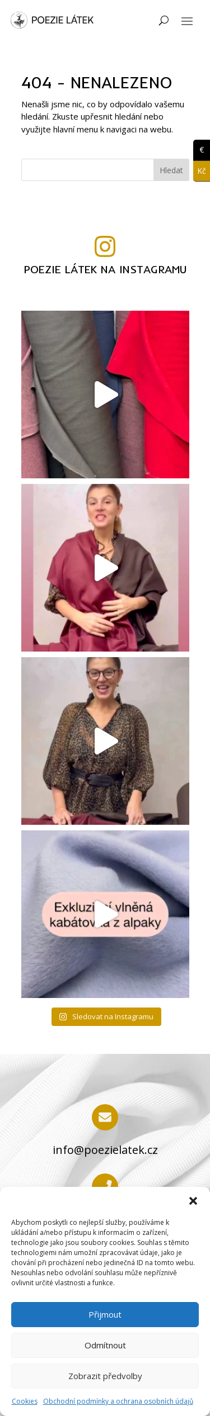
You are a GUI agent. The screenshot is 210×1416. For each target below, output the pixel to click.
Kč (199, 171)
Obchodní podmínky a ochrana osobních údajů (118, 1401)
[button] (193, 1200)
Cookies (25, 1401)
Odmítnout (105, 1345)
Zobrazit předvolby (105, 1375)
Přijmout (105, 1314)
